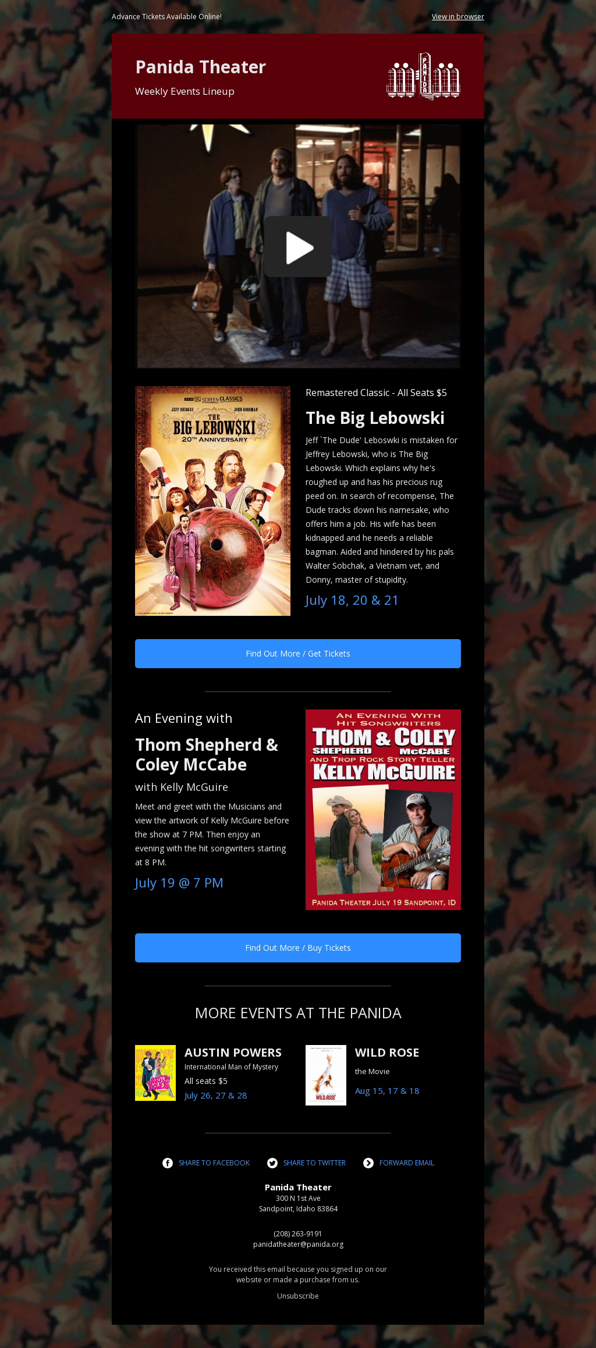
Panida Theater (200, 67)
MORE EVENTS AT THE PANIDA (298, 1012)
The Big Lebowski (375, 417)
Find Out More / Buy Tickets (298, 947)
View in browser (458, 17)
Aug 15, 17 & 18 (387, 1090)
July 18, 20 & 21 (352, 599)
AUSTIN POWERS (233, 1052)
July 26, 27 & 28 (216, 1095)
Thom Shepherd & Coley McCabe (206, 754)
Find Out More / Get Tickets (298, 653)
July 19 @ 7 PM (179, 882)
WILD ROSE (387, 1052)
